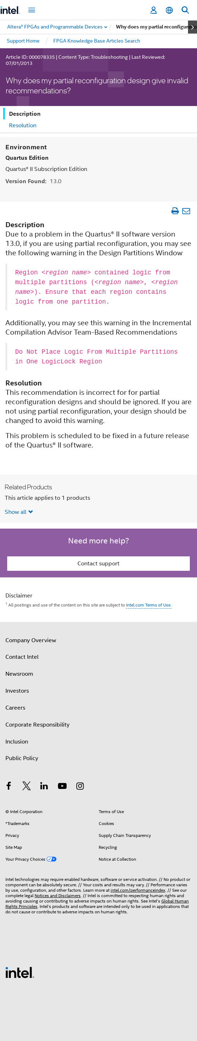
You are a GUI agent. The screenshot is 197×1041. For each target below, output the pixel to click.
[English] (169, 10)
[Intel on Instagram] (80, 787)
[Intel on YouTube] (62, 787)
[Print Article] (174, 210)
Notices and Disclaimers (58, 895)
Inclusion (16, 741)
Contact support (98, 563)
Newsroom (19, 674)
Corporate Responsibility (37, 724)
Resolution (22, 125)
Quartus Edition (27, 158)
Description (25, 114)
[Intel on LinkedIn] (44, 787)
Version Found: (33, 181)
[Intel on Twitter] (27, 787)
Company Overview (30, 640)
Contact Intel (22, 657)
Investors (17, 690)
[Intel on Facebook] (9, 787)
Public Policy (21, 758)
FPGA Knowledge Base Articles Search (96, 41)
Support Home (23, 41)
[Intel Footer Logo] (19, 972)
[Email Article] (186, 210)
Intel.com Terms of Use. (148, 605)
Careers (15, 707)
